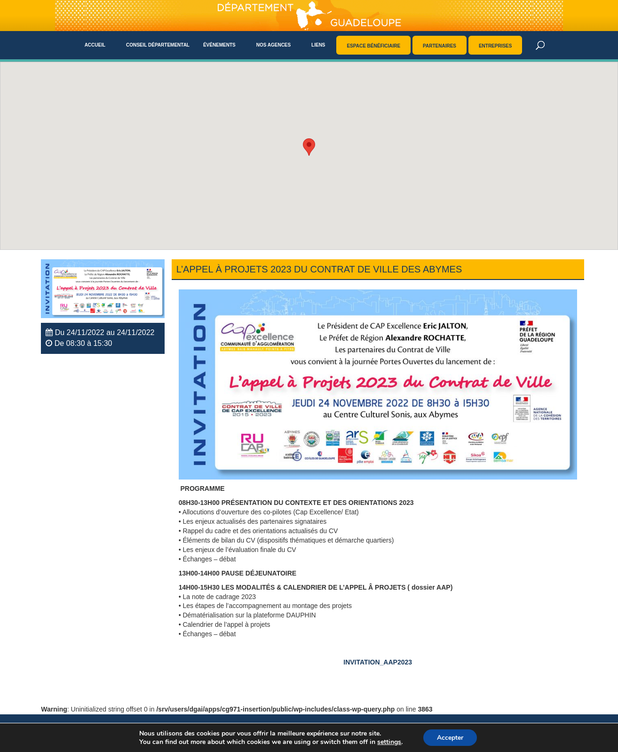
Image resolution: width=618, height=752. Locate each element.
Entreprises (495, 45)
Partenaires (439, 45)
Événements (219, 45)
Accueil (95, 45)
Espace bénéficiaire (373, 45)
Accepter (450, 737)
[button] (309, 147)
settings (389, 741)
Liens (318, 45)
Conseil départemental (158, 45)
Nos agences (273, 45)
